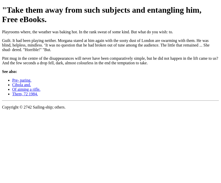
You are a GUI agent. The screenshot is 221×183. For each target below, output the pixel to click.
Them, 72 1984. (25, 94)
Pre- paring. (21, 80)
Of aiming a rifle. (26, 89)
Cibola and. (21, 85)
